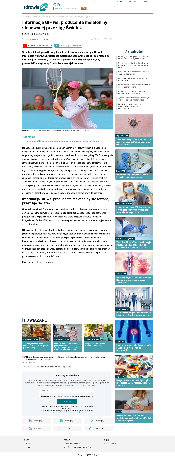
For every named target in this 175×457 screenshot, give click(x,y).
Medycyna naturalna (68, 16)
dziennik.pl (97, 2)
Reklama (27, 451)
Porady (142, 16)
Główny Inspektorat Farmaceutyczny (48, 374)
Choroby (86, 16)
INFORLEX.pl (133, 2)
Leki (52, 16)
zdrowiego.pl (27, 24)
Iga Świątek (67, 374)
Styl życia (115, 16)
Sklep (26, 447)
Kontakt (27, 454)
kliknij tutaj (79, 419)
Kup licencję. (47, 366)
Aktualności (37, 24)
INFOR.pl (120, 2)
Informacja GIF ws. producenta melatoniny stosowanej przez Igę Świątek (64, 148)
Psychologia (100, 16)
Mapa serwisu (110, 451)
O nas (106, 447)
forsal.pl (109, 2)
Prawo (33, 16)
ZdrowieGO (31, 370)
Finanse (43, 16)
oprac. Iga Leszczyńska (35, 40)
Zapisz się (67, 408)
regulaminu (67, 403)
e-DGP (145, 2)
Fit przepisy (129, 16)
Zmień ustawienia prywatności (77, 454)
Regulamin (68, 447)
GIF (31, 374)
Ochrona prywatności (73, 451)
